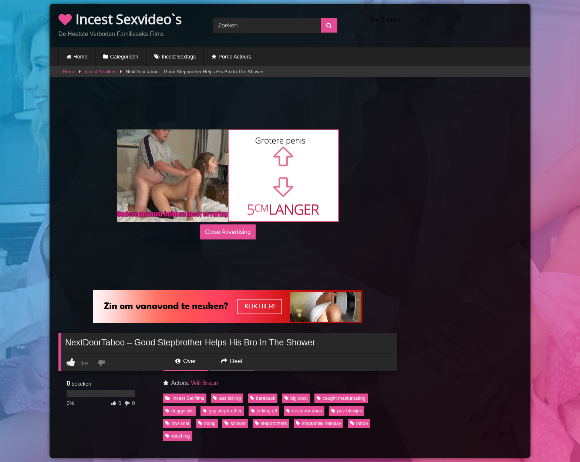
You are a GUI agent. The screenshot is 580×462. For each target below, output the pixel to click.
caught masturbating (341, 398)
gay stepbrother (222, 411)
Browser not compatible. (444, 24)
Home (80, 57)
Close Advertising (228, 231)
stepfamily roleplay (318, 423)
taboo (359, 423)
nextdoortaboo (304, 411)
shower (235, 423)
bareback (263, 398)
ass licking (227, 398)
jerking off (264, 411)
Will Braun (204, 383)
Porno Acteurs (235, 57)
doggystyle (179, 411)
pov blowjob (346, 411)
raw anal (177, 423)
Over (185, 361)
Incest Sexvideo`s (120, 19)
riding (207, 423)
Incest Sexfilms (101, 71)
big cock (296, 398)
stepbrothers (271, 423)
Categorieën (124, 57)
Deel (231, 361)
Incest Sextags (179, 57)
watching (177, 436)
